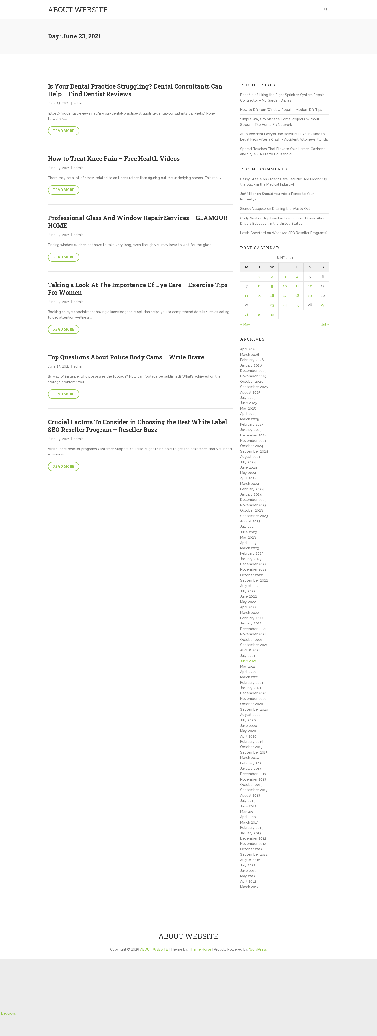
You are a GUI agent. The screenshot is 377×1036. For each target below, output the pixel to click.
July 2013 (247, 801)
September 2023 (254, 516)
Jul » (325, 324)
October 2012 (251, 849)
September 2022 (254, 580)
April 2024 (248, 478)
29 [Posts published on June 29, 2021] (259, 314)
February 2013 (251, 828)
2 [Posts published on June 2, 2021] (272, 277)
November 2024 (253, 440)
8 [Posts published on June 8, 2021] (259, 286)
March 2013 (249, 822)
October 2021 (251, 640)
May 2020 (248, 731)
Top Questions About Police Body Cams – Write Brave (126, 357)
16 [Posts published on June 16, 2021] (272, 295)
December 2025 (253, 371)
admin (78, 103)
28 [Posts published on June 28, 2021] (247, 314)
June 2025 (248, 403)
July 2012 (247, 865)
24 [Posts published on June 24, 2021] (285, 305)
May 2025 (248, 408)
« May (245, 324)
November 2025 (253, 376)
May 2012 (248, 876)
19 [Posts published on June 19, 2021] (310, 295)
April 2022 (248, 607)
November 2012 (253, 844)
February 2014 (252, 763)
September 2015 (254, 752)
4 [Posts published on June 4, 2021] (297, 277)
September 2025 (254, 387)
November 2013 (253, 779)
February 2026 (252, 360)
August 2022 (250, 586)
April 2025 (248, 414)
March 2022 (249, 613)
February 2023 (252, 553)
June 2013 (248, 806)
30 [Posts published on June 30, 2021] (272, 314)
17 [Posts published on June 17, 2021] (285, 295)
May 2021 (248, 666)
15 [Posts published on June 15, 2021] (259, 295)
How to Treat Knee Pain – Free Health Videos (114, 159)
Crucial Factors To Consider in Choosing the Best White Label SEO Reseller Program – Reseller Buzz (137, 426)
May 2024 (248, 473)
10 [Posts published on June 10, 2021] (285, 286)
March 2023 (249, 548)
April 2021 (248, 672)
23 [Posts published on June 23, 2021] (272, 305)
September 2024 (254, 451)
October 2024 (251, 446)
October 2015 (251, 747)
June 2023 (248, 532)
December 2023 (253, 500)
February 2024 (252, 489)
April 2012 (248, 881)
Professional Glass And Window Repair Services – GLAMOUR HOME (138, 222)
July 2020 (248, 720)
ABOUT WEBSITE (78, 9)
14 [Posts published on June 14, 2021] (247, 295)
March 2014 (249, 758)
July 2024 (248, 462)
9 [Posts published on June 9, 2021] (272, 286)
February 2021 (251, 683)
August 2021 (250, 650)
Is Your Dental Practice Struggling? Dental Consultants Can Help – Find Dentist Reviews (135, 90)
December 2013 (253, 774)
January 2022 (251, 623)
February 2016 (252, 742)
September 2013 (254, 790)
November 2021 (253, 634)
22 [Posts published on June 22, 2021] (259, 305)
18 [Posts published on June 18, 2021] (297, 295)
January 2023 (251, 559)
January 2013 (250, 833)
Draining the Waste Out (291, 209)
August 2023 (250, 521)
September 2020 (254, 709)
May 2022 (248, 602)
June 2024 (248, 467)
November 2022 (253, 569)
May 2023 (248, 537)
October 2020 (251, 704)
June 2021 (248, 661)
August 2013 (250, 795)
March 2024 (249, 483)
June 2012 (248, 870)
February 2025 (252, 424)
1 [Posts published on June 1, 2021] (259, 277)
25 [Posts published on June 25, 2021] (297, 305)
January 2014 (251, 768)
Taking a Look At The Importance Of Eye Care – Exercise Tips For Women (137, 289)
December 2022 (253, 564)
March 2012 (249, 887)
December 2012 (253, 838)
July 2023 (248, 526)
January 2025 (251, 430)
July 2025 (248, 398)
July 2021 (247, 656)
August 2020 (250, 715)
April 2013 (248, 817)
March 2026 (249, 355)
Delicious (8, 1013)
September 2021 (254, 645)
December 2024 (253, 435)
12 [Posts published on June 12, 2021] (310, 286)
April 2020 (248, 736)
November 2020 (253, 699)
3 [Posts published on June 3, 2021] (285, 277)
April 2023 (248, 543)
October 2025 (251, 381)
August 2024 (250, 457)
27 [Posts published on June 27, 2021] (323, 305)
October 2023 (251, 510)
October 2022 (251, 575)
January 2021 (250, 688)
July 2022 (248, 591)
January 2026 (251, 365)
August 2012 (250, 860)
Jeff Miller (248, 194)
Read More (63, 130)
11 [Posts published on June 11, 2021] (297, 286)
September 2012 (254, 854)
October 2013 (251, 785)
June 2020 (248, 725)
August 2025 (250, 392)
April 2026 (248, 349)
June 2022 (248, 596)
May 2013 (248, 811)
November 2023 (253, 505)
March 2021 (249, 677)
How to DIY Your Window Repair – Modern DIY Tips (281, 110)
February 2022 (252, 618)
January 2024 (251, 494)
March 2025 (249, 419)
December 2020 (253, 693)
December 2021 (253, 629)
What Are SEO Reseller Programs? (300, 233)
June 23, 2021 (59, 103)
